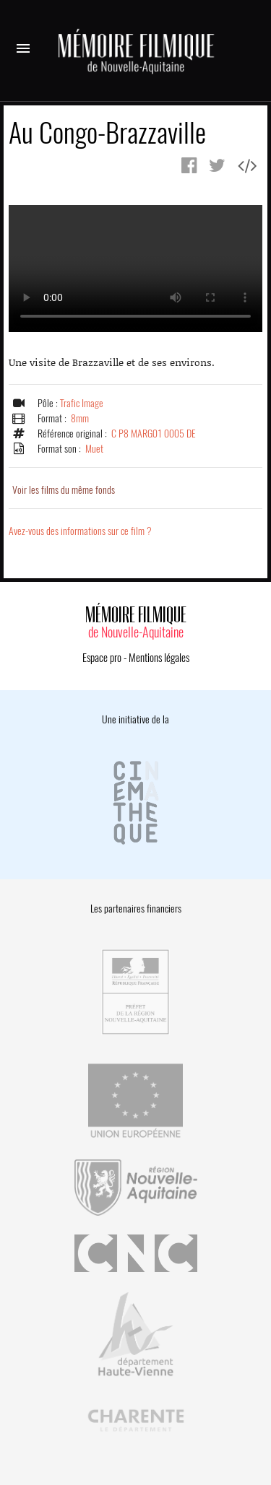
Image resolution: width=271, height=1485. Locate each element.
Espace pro (101, 657)
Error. (135, 268)
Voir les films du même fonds (63, 490)
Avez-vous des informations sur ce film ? (80, 531)
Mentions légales (159, 657)
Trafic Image (81, 403)
